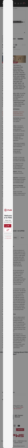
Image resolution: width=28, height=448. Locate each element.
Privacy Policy (8, 238)
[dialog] (15, 224)
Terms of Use (8, 236)
